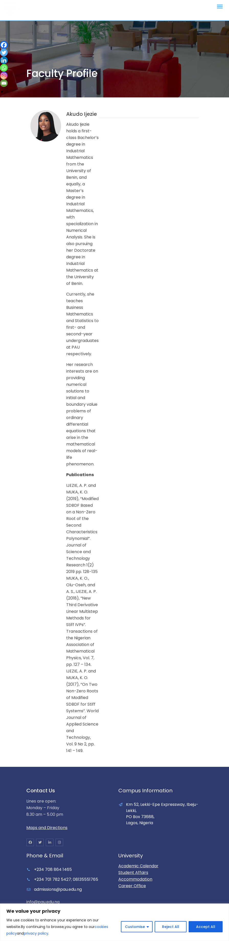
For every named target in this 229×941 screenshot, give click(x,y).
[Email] (4, 83)
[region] (114, 922)
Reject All (170, 926)
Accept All (205, 926)
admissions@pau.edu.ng (58, 889)
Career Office (132, 886)
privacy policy (36, 933)
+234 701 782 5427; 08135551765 (66, 879)
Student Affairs (133, 872)
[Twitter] (4, 52)
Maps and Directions (46, 828)
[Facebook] (4, 45)
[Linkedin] (4, 60)
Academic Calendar (138, 866)
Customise (135, 926)
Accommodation (135, 879)
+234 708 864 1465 (53, 869)
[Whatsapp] (4, 68)
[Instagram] (4, 75)
